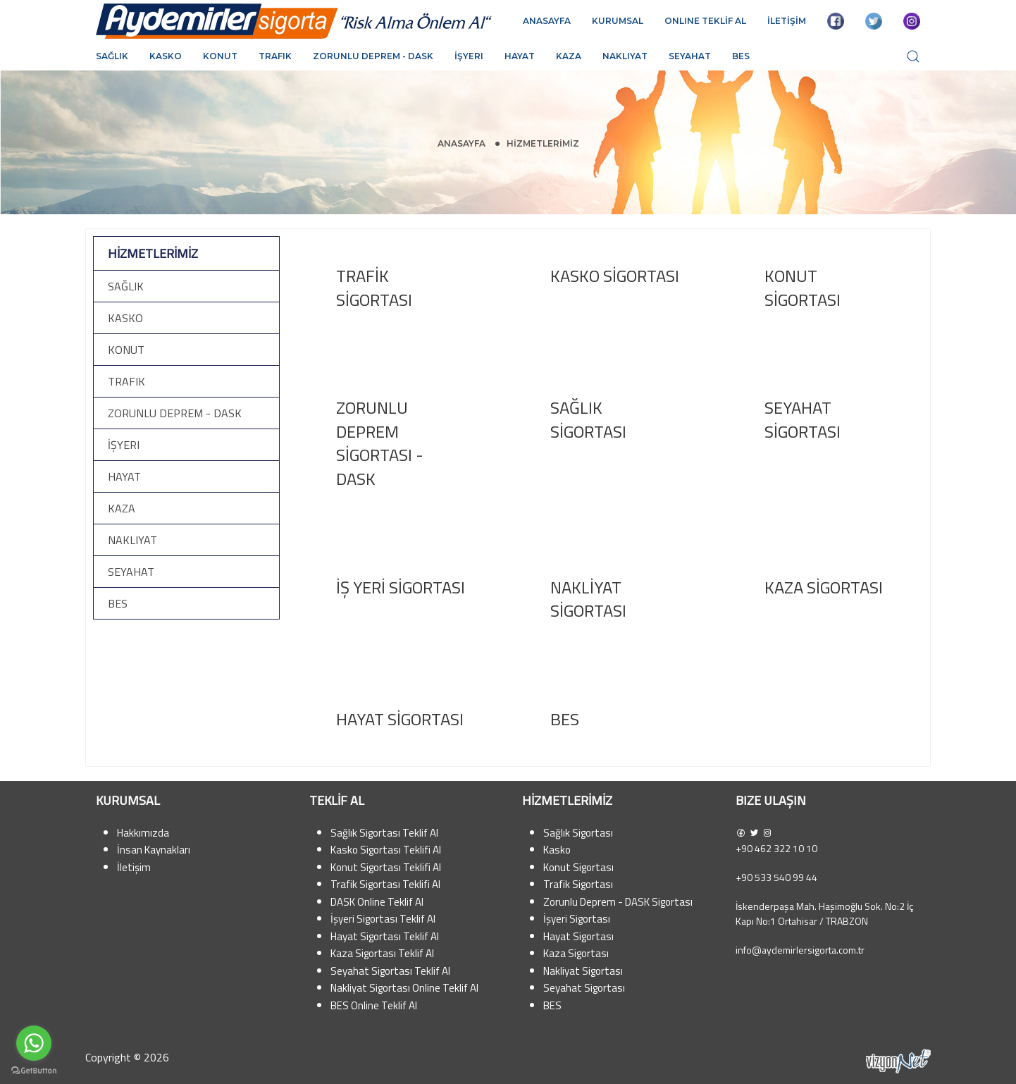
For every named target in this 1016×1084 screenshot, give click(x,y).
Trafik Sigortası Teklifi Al (385, 884)
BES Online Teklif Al (373, 1005)
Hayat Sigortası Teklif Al (384, 936)
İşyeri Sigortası (576, 919)
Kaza (568, 56)
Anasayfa (461, 143)
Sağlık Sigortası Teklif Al (384, 833)
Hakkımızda (143, 833)
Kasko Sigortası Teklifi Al (385, 850)
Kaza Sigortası (576, 953)
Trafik (275, 56)
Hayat (519, 56)
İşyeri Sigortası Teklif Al (382, 919)
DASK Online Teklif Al (376, 902)
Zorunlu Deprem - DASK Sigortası (618, 902)
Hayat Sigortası (578, 936)
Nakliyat (625, 56)
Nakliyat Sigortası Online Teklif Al (404, 988)
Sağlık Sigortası (578, 833)
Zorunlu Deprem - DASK (373, 56)
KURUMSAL (617, 21)
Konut (220, 56)
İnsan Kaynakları (153, 850)
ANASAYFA (547, 21)
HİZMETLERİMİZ (543, 143)
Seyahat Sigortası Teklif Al (390, 971)
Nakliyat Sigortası (583, 971)
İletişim (134, 867)
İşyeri (468, 56)
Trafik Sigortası (578, 884)
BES (741, 56)
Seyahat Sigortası (584, 988)
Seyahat (690, 56)
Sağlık (112, 56)
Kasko (165, 56)
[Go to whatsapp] (33, 1043)
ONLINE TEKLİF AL (705, 21)
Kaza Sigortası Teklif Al (382, 953)
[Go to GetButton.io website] (33, 1070)
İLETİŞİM (786, 21)
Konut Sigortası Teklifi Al (385, 867)
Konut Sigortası (578, 867)
